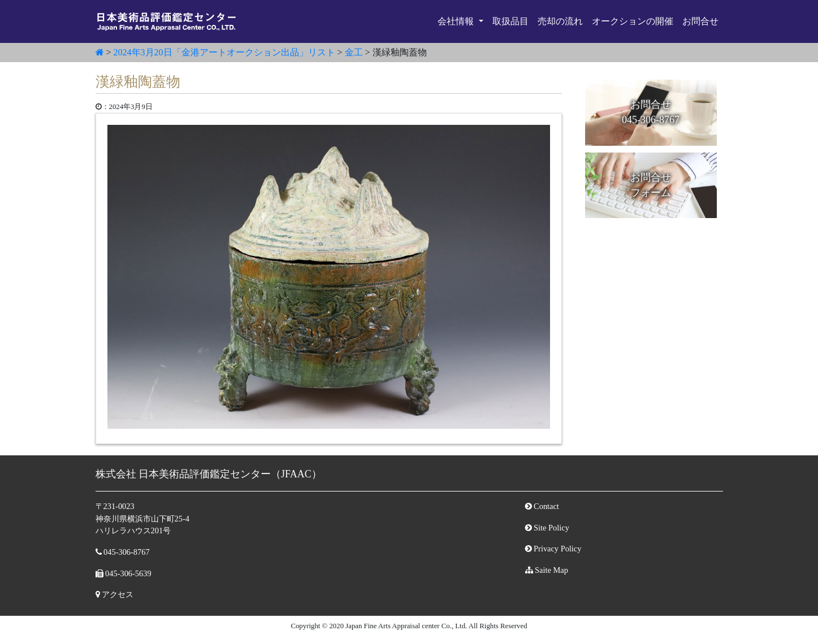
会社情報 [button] (457, 21)
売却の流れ (560, 21)
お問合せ (700, 21)
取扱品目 (510, 21)
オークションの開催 (632, 21)
